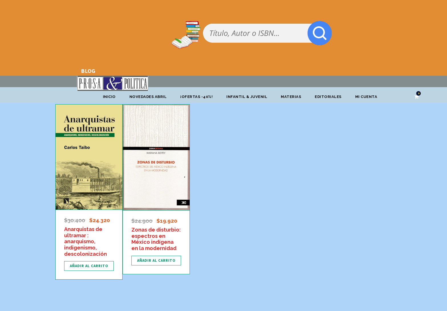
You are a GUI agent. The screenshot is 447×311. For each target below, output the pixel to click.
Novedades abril (148, 97)
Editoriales (328, 97)
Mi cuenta (366, 97)
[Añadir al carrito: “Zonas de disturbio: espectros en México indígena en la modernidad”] (156, 260)
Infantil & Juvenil (246, 97)
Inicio (109, 97)
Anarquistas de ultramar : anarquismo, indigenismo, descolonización (85, 241)
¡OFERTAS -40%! (196, 97)
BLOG (88, 70)
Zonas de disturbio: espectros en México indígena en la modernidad (156, 239)
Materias (291, 97)
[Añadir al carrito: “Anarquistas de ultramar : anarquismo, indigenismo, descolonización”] (89, 266)
